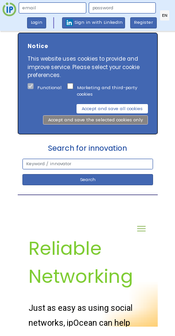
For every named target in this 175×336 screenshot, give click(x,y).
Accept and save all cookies (112, 108)
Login (36, 22)
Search (88, 179)
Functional (49, 87)
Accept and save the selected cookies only (95, 120)
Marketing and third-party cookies (107, 90)
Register (143, 22)
